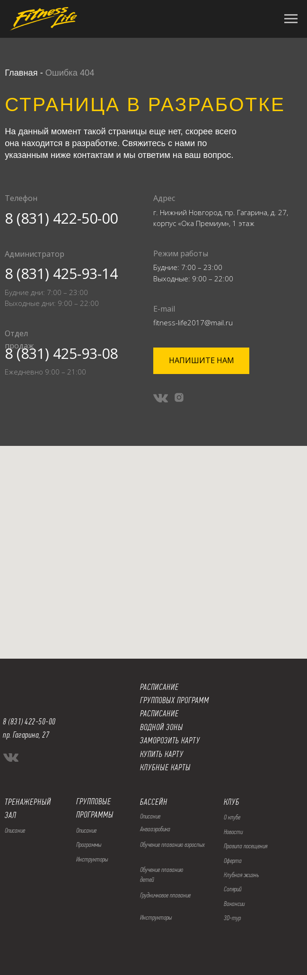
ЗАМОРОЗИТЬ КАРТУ (170, 740)
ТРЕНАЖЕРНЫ (26, 802)
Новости (233, 831)
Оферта (233, 860)
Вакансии (234, 903)
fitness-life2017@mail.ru (193, 322)
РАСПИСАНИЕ (159, 713)
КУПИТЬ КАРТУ (162, 754)
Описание (86, 830)
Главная (21, 73)
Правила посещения (245, 846)
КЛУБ (231, 802)
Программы (88, 844)
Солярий (233, 889)
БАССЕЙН (153, 802)
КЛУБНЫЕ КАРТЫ (165, 767)
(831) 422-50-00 (32, 721)
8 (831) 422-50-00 (61, 218)
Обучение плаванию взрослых (172, 844)
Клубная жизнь (241, 875)
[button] (201, 361)
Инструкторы (92, 859)
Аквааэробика (155, 829)
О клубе (232, 817)
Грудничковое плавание (165, 895)
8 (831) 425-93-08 (61, 353)
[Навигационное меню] (291, 19)
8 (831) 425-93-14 (61, 273)
